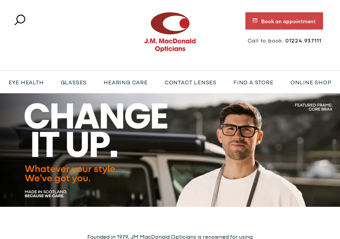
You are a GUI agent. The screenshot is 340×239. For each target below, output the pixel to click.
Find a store (253, 82)
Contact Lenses (190, 82)
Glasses (74, 82)
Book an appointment (284, 21)
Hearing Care (126, 82)
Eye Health (26, 82)
